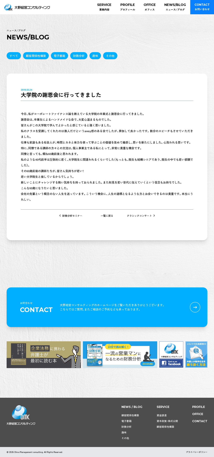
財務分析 (78, 56)
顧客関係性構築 (36, 56)
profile (198, 407)
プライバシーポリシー (196, 451)
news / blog (131, 407)
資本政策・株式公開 (167, 421)
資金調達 (162, 415)
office (197, 414)
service (163, 407)
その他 (110, 56)
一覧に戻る (107, 215)
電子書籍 (59, 56)
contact (199, 421)
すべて (13, 56)
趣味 (95, 56)
